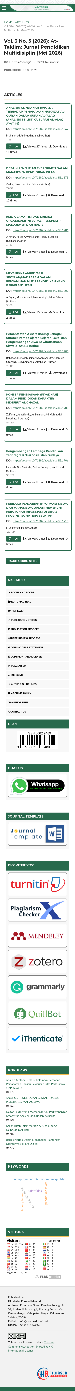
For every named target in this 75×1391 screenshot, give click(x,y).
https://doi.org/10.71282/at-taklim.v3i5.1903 (40, 351)
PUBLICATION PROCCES (23, 629)
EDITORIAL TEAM (20, 601)
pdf (15, 146)
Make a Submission (23, 560)
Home (8, 22)
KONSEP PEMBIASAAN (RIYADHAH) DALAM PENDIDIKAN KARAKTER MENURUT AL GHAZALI (32, 398)
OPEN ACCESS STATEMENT (25, 647)
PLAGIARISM (17, 666)
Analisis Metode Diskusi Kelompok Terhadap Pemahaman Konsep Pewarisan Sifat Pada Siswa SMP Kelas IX (35, 1084)
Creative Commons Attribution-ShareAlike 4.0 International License (31, 1346)
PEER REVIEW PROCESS (24, 638)
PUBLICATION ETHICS (22, 620)
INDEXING (15, 675)
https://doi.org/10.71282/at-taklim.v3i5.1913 (40, 521)
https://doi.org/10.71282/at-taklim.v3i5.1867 (40, 129)
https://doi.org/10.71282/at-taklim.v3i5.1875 (40, 177)
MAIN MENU (16, 580)
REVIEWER (16, 611)
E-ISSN (12, 723)
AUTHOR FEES (18, 702)
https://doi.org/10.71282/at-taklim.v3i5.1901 (40, 230)
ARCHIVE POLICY (19, 693)
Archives (22, 22)
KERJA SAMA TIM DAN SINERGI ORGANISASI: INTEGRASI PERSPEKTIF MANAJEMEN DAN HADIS (33, 221)
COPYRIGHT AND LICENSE (25, 656)
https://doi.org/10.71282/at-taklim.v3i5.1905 (40, 407)
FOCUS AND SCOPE (21, 592)
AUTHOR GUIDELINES (22, 684)
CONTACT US (17, 711)
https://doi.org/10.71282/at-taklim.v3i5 (35, 62)
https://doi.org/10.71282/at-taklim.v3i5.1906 (40, 460)
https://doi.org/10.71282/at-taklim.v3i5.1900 (40, 290)
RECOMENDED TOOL (22, 865)
